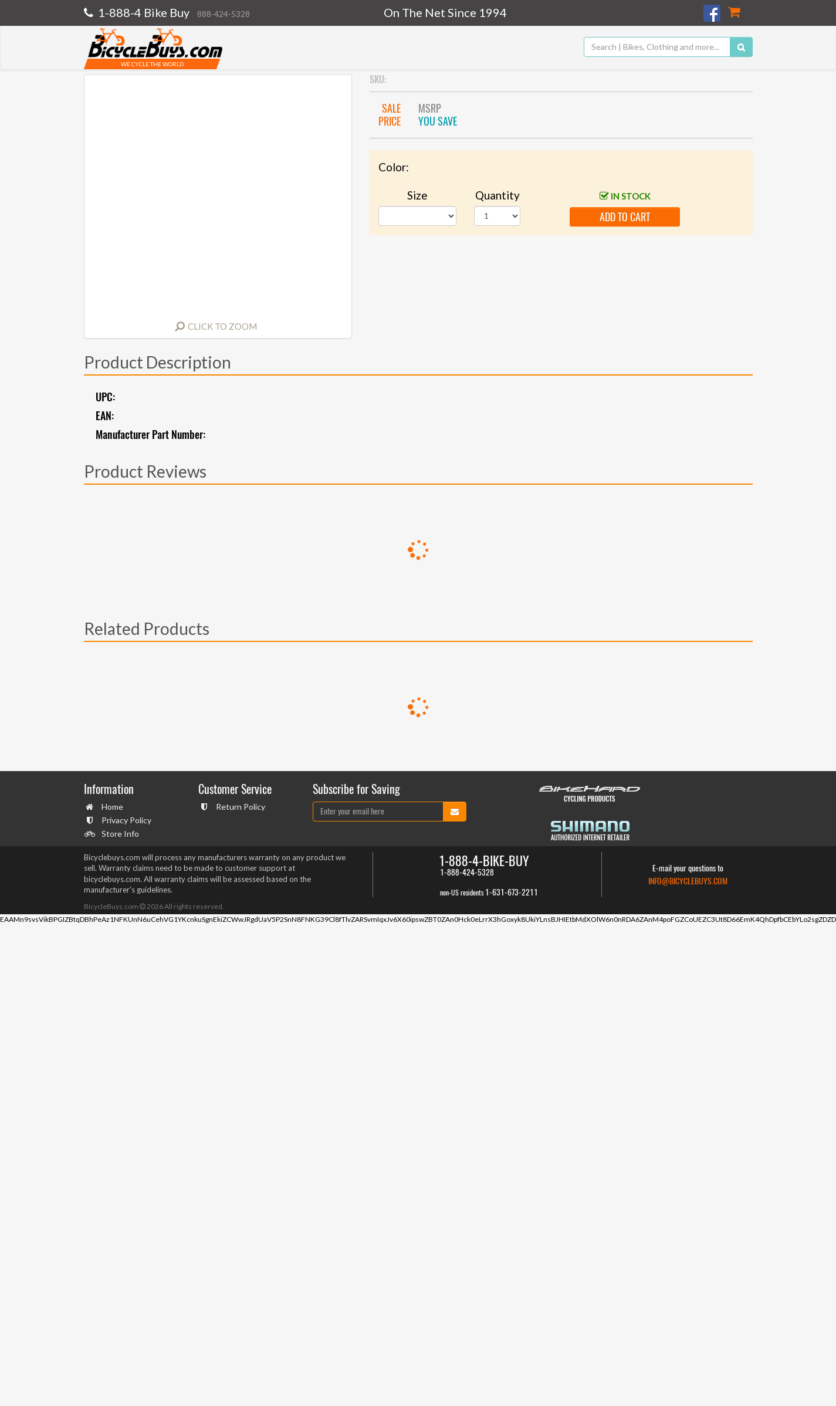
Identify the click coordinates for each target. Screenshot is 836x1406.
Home (111, 807)
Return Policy (239, 807)
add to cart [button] (625, 216)
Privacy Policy (125, 820)
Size (417, 195)
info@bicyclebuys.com (687, 881)
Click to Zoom (222, 326)
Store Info (119, 834)
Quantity (497, 195)
